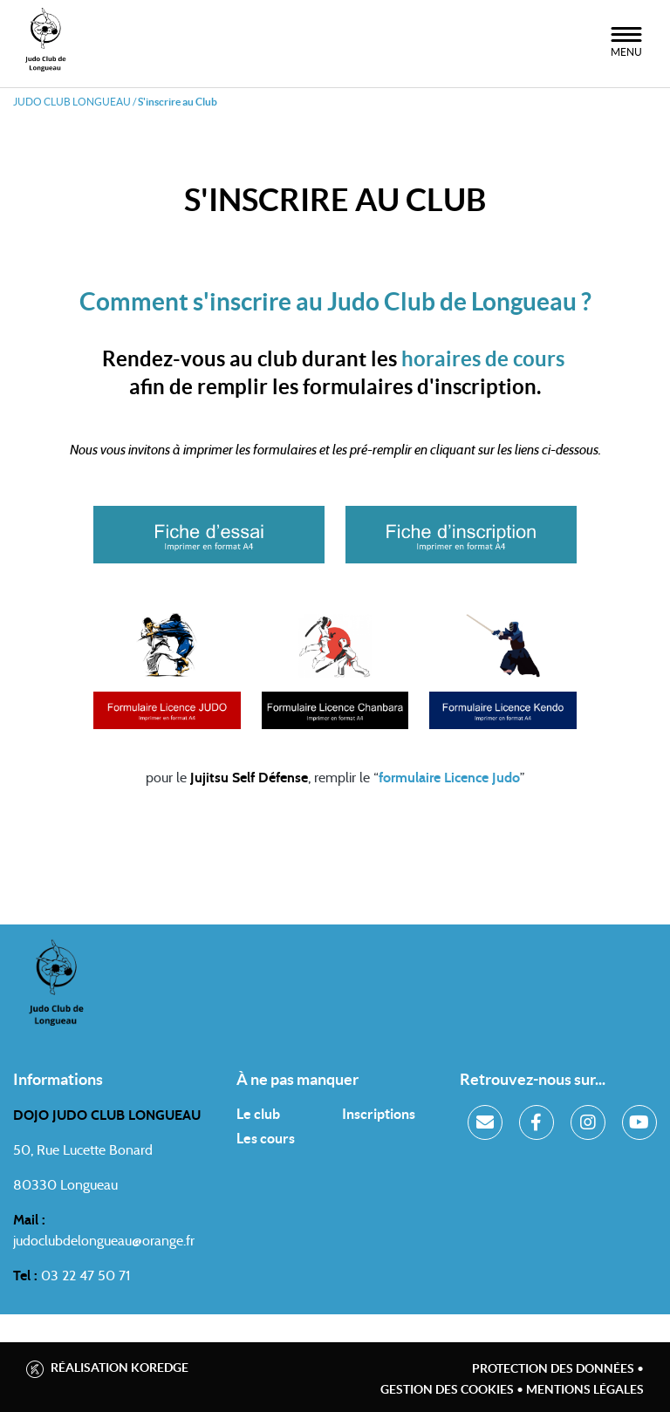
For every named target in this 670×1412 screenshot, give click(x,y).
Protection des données (553, 1368)
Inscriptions (378, 1114)
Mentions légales (585, 1389)
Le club (258, 1114)
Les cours (265, 1138)
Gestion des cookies (447, 1389)
